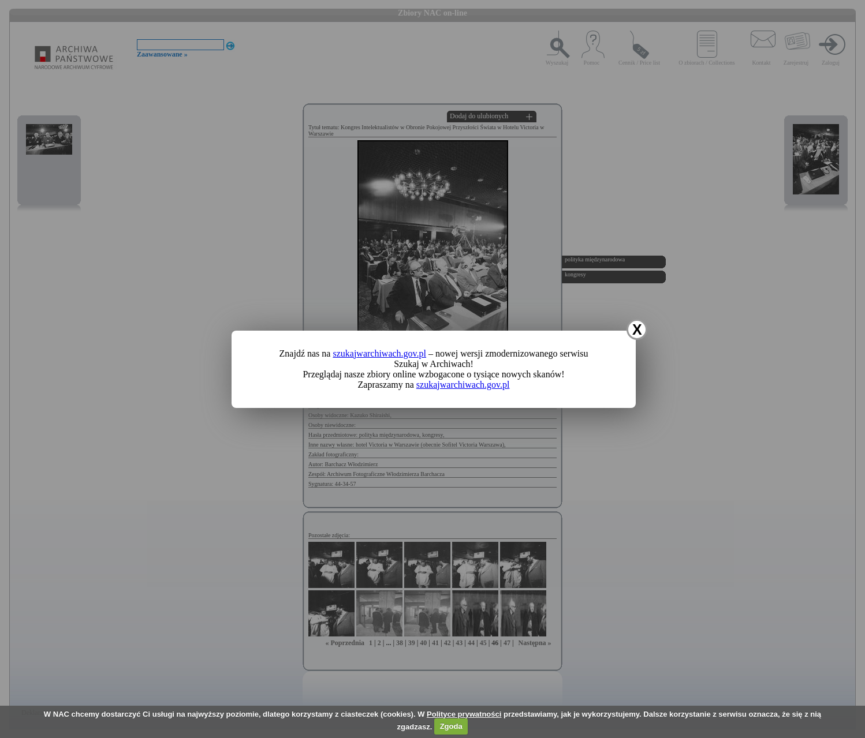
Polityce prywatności (464, 714)
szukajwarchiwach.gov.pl (379, 353)
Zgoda (451, 726)
